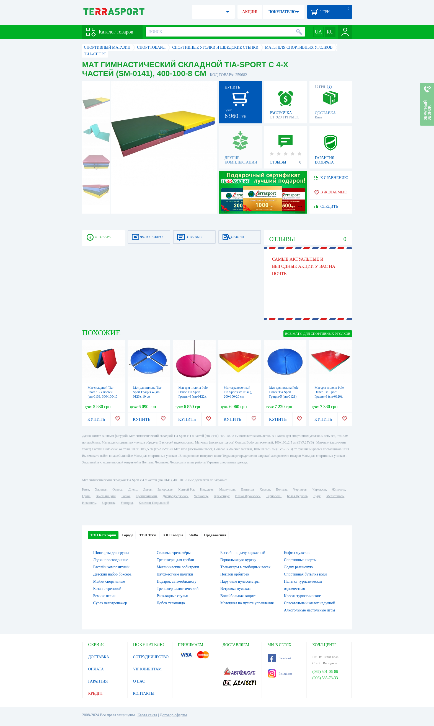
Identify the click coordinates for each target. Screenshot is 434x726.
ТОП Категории (103, 535)
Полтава (282, 489)
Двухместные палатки (175, 574)
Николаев (206, 489)
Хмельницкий (106, 496)
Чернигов (300, 489)
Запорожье (164, 489)
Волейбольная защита (238, 596)
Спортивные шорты (300, 560)
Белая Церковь (297, 496)
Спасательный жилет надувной (309, 603)
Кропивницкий (146, 496)
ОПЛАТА (96, 669)
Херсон (265, 489)
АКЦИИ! (249, 12)
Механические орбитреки (178, 567)
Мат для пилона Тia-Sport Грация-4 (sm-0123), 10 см (147, 392)
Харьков (101, 489)
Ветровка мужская (235, 589)
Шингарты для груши (111, 553)
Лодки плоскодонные (110, 560)
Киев (85, 489)
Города (127, 535)
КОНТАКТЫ (143, 693)
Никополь (89, 503)
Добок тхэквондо (171, 603)
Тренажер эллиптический (177, 589)
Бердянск (108, 503)
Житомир (338, 489)
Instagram (280, 673)
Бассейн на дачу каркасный (242, 553)
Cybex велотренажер (110, 603)
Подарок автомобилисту (177, 581)
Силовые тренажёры (173, 553)
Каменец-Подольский (154, 503)
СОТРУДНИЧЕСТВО (151, 657)
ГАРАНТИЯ (98, 681)
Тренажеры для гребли (175, 560)
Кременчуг (221, 496)
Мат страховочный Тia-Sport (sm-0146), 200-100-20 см (238, 392)
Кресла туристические (302, 596)
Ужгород (127, 503)
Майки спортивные (109, 581)
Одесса (117, 489)
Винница (247, 489)
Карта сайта (147, 715)
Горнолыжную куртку (238, 560)
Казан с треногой (107, 589)
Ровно (126, 496)
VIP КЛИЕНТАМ (147, 669)
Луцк (317, 496)
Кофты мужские (297, 553)
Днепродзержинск (175, 496)
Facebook (280, 658)
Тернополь (273, 496)
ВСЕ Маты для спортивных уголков (317, 334)
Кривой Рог (186, 489)
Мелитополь (335, 496)
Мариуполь (227, 489)
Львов (147, 489)
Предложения (215, 535)
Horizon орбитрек (234, 574)
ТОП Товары (172, 535)
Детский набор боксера (112, 574)
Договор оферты (173, 715)
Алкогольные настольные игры (309, 610)
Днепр (132, 489)
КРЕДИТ (95, 693)
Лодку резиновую (298, 567)
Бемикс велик (104, 596)
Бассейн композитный (111, 567)
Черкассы (319, 489)
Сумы (86, 496)
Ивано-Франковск (247, 496)
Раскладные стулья (172, 596)
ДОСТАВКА (98, 657)
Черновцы (201, 496)
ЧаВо (193, 535)
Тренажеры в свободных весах (245, 567)
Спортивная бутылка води (305, 574)
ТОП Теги (147, 535)
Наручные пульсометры (240, 581)
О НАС (139, 681)
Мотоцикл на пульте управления (247, 603)
